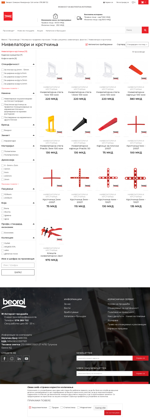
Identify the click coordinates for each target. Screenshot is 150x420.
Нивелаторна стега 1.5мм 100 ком (79, 93)
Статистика (69, 407)
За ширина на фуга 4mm (15, 84)
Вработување (71, 312)
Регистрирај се (122, 2)
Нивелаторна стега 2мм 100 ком (107, 93)
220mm (8, 176)
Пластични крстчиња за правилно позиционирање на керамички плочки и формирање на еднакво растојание (18, 109)
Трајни (55, 407)
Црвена (7, 215)
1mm (6, 172)
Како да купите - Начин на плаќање (126, 316)
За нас (67, 304)
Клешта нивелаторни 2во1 (52, 254)
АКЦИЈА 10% (9, 247)
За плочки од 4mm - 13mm (16, 70)
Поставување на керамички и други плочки (17, 118)
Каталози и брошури (75, 316)
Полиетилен (10, 151)
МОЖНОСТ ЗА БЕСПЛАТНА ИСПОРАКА (74, 7)
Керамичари (10, 141)
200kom (8, 198)
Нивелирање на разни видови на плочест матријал (18, 100)
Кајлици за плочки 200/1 (108, 147)
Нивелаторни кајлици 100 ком (135, 93)
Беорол (7, 130)
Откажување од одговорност (123, 308)
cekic (6, 250)
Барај (18, 272)
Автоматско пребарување (100, 44)
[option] (75, 7)
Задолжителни (39, 407)
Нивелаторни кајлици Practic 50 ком (79, 148)
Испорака (113, 320)
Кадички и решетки (11, 55)
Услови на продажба (119, 304)
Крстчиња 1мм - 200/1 (136, 147)
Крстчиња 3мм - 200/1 (79, 200)
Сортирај (121, 44)
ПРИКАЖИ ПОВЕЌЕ (39, 400)
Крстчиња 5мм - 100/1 (136, 200)
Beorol (4, 39)
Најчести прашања (117, 328)
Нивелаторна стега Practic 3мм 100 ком (51, 147)
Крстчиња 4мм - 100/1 (108, 200)
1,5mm (7, 169)
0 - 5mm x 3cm (11, 165)
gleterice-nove (11, 254)
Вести (67, 308)
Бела (6, 208)
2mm (6, 179)
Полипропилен (11, 155)
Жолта (7, 212)
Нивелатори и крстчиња (14, 51)
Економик (8, 233)
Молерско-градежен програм (36, 39)
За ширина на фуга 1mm (15, 73)
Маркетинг (86, 407)
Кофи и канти (9, 58)
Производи (14, 39)
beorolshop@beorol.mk (25, 317)
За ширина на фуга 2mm (15, 77)
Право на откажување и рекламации (127, 324)
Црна (6, 219)
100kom (8, 194)
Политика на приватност (121, 312)
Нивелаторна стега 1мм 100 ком (51, 93)
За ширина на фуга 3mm (15, 80)
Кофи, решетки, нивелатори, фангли (69, 39)
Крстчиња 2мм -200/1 (52, 200)
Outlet (7, 243)
